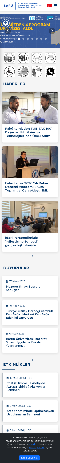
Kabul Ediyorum (29, 457)
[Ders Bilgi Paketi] (50, 58)
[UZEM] (9, 58)
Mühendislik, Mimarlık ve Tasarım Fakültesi (29, 6)
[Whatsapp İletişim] (50, 71)
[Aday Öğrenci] (37, 58)
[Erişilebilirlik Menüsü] (6, 23)
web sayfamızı (36, 447)
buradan (32, 444)
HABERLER (14, 84)
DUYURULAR (16, 268)
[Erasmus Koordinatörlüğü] (23, 71)
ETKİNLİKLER (16, 364)
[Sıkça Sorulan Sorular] (23, 58)
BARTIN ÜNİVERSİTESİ (28, 3)
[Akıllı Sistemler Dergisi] (37, 71)
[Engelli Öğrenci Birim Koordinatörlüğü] (9, 71)
